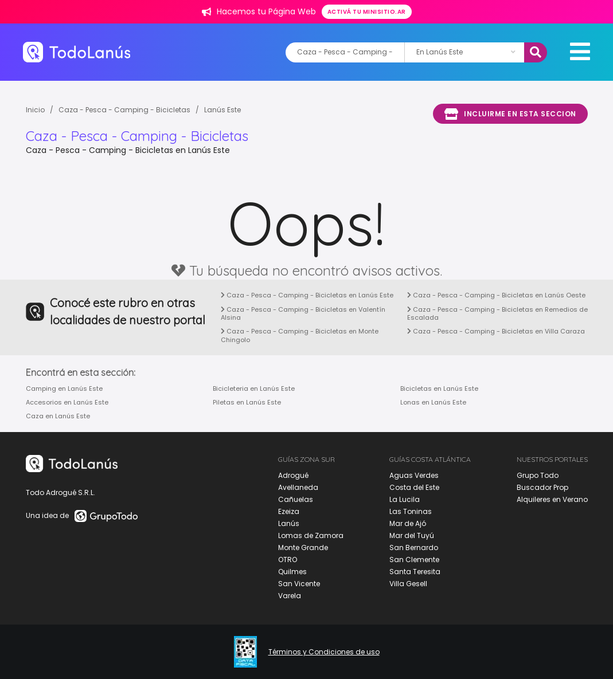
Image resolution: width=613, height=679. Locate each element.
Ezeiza (288, 511)
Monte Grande (303, 547)
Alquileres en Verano (552, 499)
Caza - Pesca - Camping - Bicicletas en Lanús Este (307, 295)
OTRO (287, 559)
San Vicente (299, 583)
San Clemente (414, 559)
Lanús (288, 523)
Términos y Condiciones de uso (324, 652)
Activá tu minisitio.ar (366, 11)
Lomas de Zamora (310, 535)
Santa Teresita (414, 571)
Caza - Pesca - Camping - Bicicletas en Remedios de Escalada (497, 313)
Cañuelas (295, 499)
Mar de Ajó (407, 523)
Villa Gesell (408, 583)
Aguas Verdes (414, 475)
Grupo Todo (538, 475)
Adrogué (293, 475)
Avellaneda (298, 487)
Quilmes (292, 571)
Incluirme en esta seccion (510, 114)
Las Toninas (410, 511)
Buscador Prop (542, 487)
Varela (289, 595)
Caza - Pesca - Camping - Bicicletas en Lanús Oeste (496, 295)
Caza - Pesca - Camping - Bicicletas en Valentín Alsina (303, 313)
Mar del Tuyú (411, 535)
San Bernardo (413, 547)
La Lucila (404, 499)
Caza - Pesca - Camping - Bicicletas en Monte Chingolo (299, 335)
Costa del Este (414, 487)
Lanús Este (222, 110)
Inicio (35, 110)
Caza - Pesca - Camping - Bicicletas (124, 110)
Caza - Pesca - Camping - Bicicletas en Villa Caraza (496, 331)
